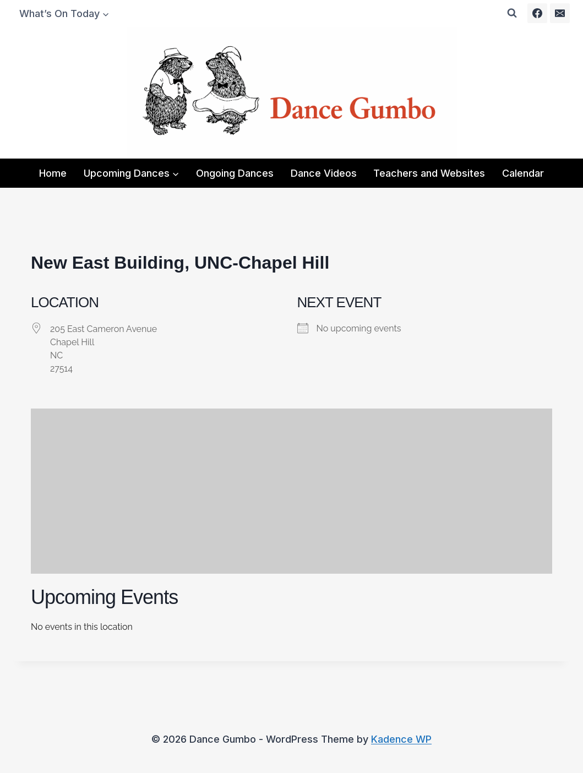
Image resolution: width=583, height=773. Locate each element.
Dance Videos (324, 173)
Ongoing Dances (235, 173)
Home (53, 173)
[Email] (560, 13)
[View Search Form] (512, 13)
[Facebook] (537, 13)
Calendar (523, 173)
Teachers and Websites (429, 173)
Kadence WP (401, 739)
